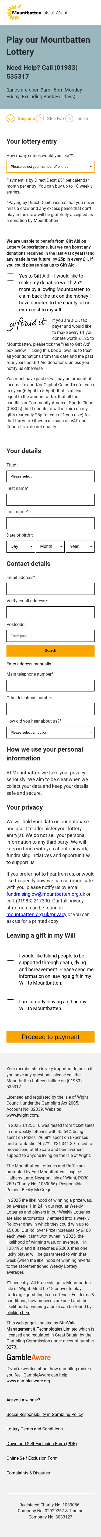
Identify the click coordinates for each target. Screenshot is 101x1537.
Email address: (21, 577)
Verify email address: (27, 600)
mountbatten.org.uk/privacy (36, 914)
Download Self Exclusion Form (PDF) (41, 1443)
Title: (12, 465)
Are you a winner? (23, 1400)
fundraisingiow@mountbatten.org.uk (45, 894)
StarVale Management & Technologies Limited (42, 1325)
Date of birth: (19, 535)
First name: (18, 488)
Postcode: (15, 624)
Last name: (18, 511)
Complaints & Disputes (28, 1473)
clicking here (18, 1312)
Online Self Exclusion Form (32, 1458)
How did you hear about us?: (34, 721)
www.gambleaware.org (28, 1380)
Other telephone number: (29, 697)
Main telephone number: (30, 674)
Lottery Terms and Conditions (34, 1429)
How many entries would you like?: (40, 155)
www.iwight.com (22, 1115)
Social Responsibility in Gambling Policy (44, 1414)
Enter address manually (28, 663)
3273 (11, 1347)
